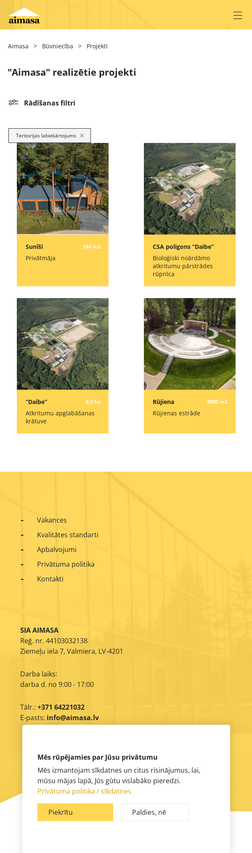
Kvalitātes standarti (67, 534)
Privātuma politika (66, 564)
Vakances (52, 520)
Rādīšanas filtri (49, 103)
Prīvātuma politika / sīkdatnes (84, 791)
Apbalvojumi (57, 549)
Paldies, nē (149, 812)
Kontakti (50, 579)
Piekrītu (60, 812)
